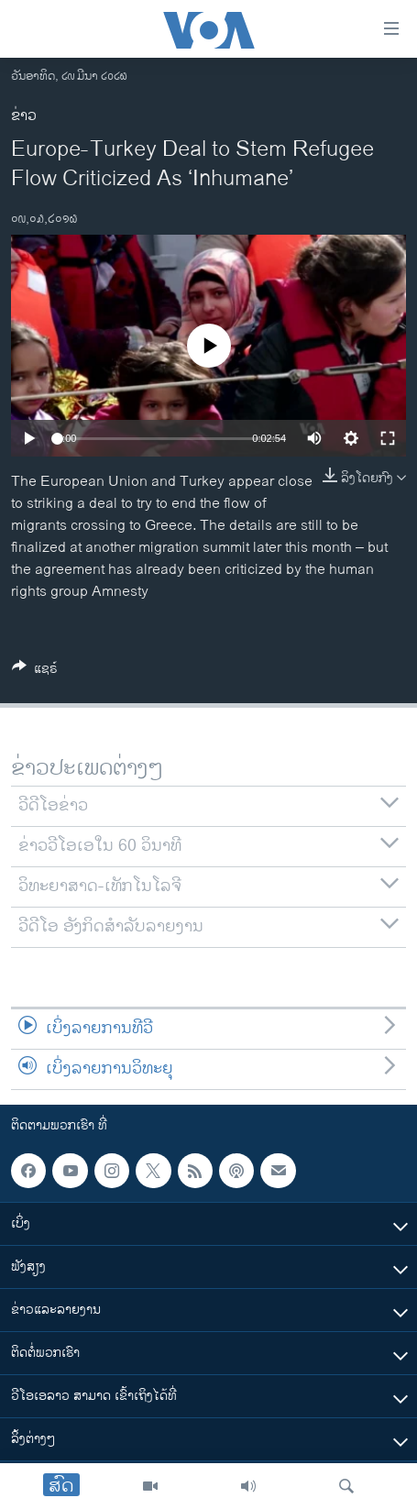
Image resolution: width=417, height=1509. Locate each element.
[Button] (35, 671)
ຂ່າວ (24, 116)
